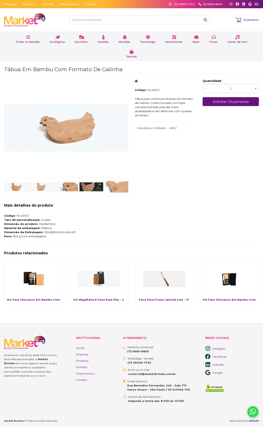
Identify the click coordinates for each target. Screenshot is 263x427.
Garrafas (103, 41)
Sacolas (131, 56)
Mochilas (124, 41)
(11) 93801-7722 (182, 4)
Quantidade (212, 81)
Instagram (219, 348)
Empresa (10, 4)
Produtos (29, 4)
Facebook (219, 356)
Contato (91, 4)
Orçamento (251, 19)
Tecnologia (147, 41)
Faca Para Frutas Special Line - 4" (164, 299)
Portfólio (48, 4)
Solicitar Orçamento (231, 101)
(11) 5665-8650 (213, 4)
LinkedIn (218, 364)
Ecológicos (57, 41)
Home (80, 348)
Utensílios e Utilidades (151, 128)
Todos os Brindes (28, 41)
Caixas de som (237, 41)
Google (217, 372)
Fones (213, 41)
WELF (173, 128)
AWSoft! (254, 420)
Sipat (196, 41)
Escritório (81, 41)
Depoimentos (69, 4)
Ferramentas (174, 41)
